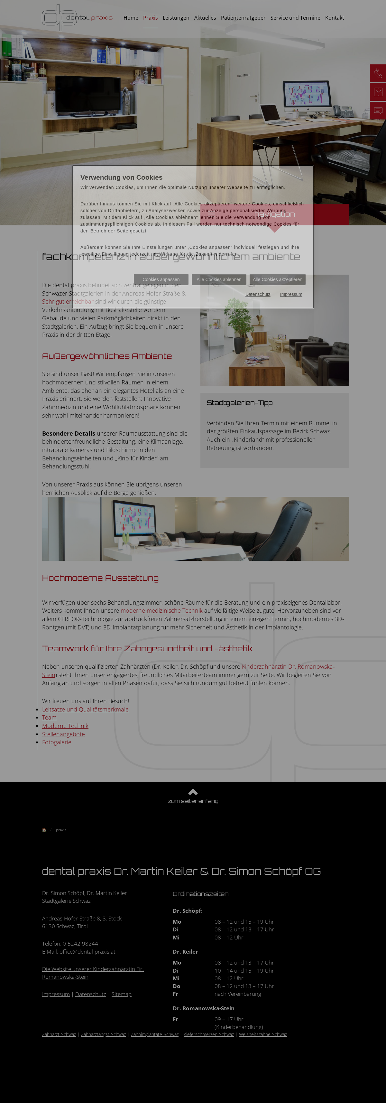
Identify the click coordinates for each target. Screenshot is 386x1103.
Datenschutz (258, 294)
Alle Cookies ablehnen (219, 279)
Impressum (291, 294)
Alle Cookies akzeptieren (277, 279)
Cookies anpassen (160, 279)
